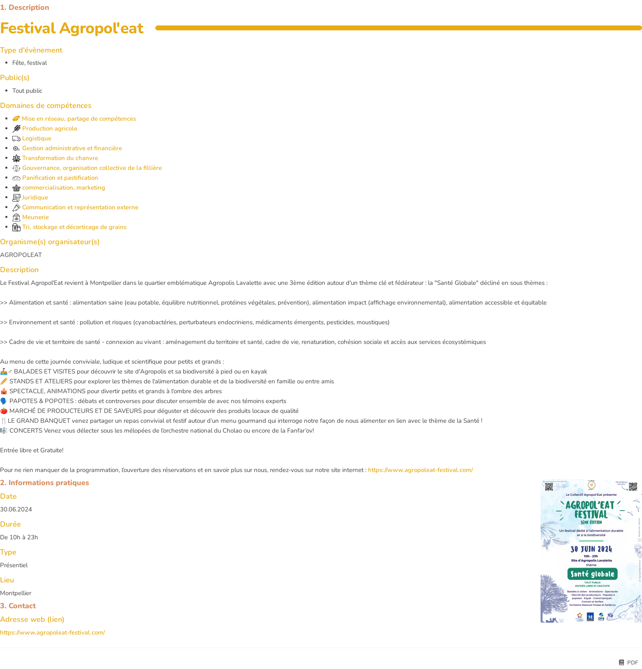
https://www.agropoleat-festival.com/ (420, 470)
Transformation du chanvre (55, 158)
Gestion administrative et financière (67, 148)
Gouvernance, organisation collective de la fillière (87, 168)
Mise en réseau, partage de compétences (74, 119)
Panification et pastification (55, 178)
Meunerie (30, 217)
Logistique (31, 138)
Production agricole (44, 128)
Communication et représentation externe (75, 207)
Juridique (30, 197)
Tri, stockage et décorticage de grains (69, 227)
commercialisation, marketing (58, 187)
